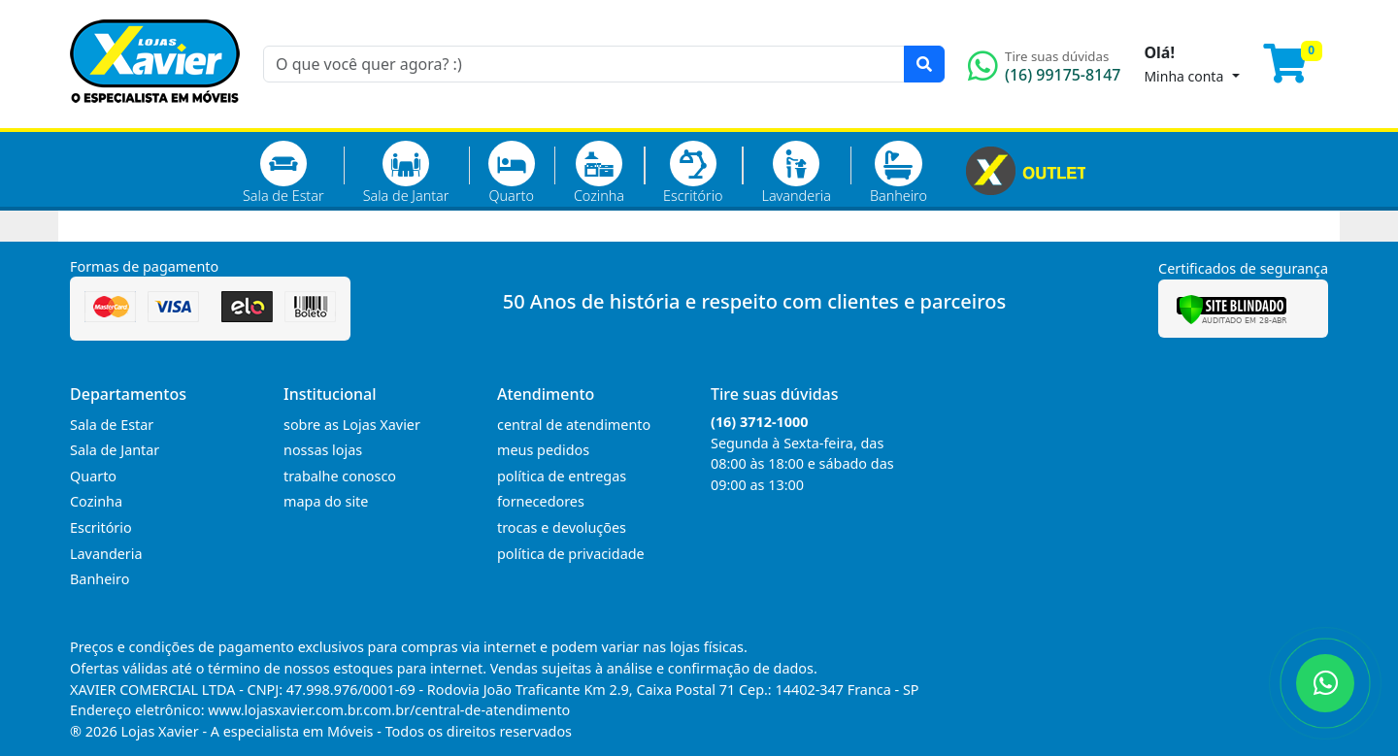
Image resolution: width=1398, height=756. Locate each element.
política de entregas (561, 476)
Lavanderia (795, 173)
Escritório (692, 173)
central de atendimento (573, 424)
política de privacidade (571, 553)
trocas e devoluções (561, 527)
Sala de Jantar (406, 173)
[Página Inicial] (155, 116)
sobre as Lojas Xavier (351, 424)
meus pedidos (543, 450)
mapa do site (325, 501)
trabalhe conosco (339, 476)
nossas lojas (322, 450)
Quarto (511, 173)
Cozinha (599, 173)
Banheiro (898, 173)
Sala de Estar (283, 173)
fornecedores (540, 501)
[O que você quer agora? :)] (584, 64)
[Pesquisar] (924, 64)
